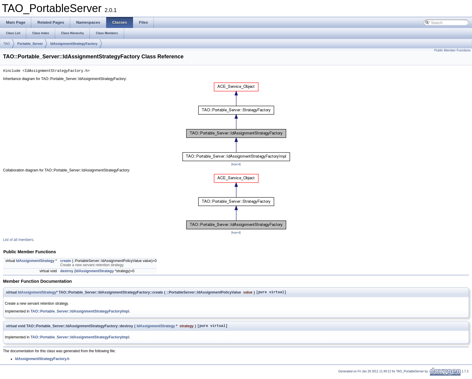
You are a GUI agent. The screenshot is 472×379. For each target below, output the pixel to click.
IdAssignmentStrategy (35, 262)
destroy (66, 272)
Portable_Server (30, 43)
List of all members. (18, 241)
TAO (6, 43)
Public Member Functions (452, 50)
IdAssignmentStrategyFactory (73, 43)
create (65, 262)
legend (236, 165)
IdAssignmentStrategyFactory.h (42, 361)
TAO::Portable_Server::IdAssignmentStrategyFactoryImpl (79, 313)
